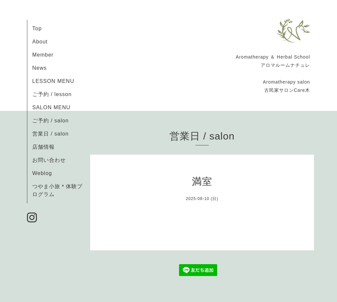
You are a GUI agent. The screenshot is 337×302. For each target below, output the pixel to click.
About (40, 41)
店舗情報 (43, 147)
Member (43, 55)
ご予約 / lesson (52, 94)
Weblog (42, 173)
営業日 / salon (50, 134)
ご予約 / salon (50, 120)
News (39, 68)
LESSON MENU (53, 81)
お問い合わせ (49, 160)
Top (37, 28)
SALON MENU (51, 107)
